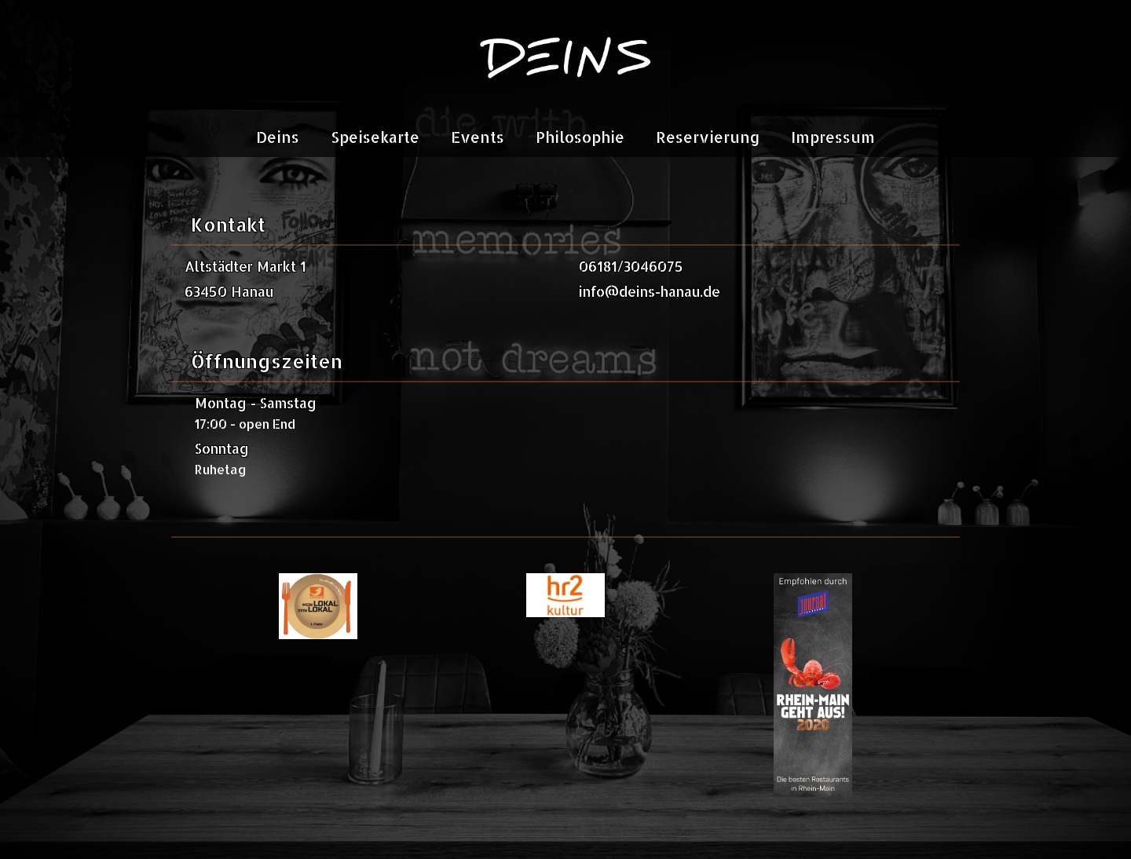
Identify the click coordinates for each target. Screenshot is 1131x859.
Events (477, 137)
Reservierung (707, 137)
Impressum (833, 137)
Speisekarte (375, 137)
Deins (277, 137)
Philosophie (580, 137)
